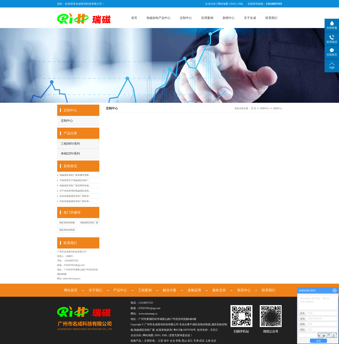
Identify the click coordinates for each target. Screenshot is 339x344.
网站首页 (70, 290)
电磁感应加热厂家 (89, 222)
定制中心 (186, 17)
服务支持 (219, 290)
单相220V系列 (70, 153)
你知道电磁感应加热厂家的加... (75, 196)
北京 (213, 340)
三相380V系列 (70, 143)
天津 (196, 340)
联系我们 (271, 17)
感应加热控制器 (67, 230)
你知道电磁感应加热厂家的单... (75, 201)
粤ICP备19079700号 (184, 329)
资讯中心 (244, 290)
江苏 (160, 340)
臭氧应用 (194, 290)
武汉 (201, 340)
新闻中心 (229, 17)
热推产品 (136, 340)
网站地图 (223, 3)
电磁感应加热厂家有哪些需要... (75, 175)
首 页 (253, 108)
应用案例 (207, 17)
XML (240, 3)
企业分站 (210, 3)
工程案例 (145, 290)
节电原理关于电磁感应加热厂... (75, 180)
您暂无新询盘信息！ (181, 335)
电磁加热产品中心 (159, 17)
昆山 (184, 340)
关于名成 (250, 17)
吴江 (190, 340)
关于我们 (95, 290)
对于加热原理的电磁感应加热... (75, 190)
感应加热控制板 (67, 222)
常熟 (178, 340)
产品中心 (120, 290)
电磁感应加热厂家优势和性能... (75, 185)
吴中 (166, 340)
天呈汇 (214, 329)
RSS (233, 3)
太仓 (172, 340)
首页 (134, 17)
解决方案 (169, 290)
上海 (207, 340)
